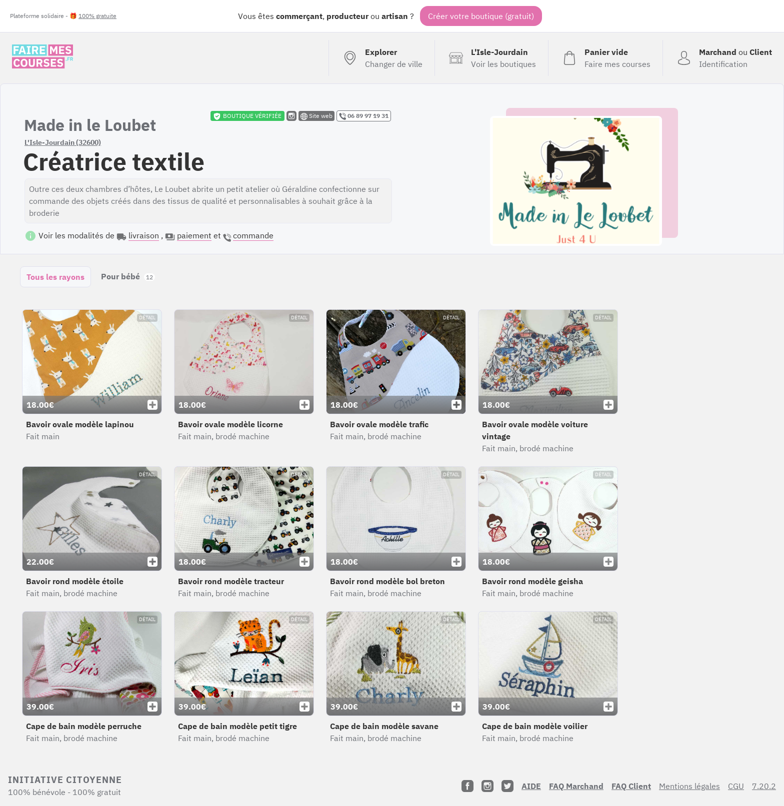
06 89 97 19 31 (363, 116)
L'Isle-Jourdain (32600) (62, 142)
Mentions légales (689, 786)
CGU (736, 786)
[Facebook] (468, 786)
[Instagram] (488, 786)
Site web (316, 116)
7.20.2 (764, 786)
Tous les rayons (55, 277)
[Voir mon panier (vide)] (605, 58)
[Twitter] (508, 786)
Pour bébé (128, 276)
